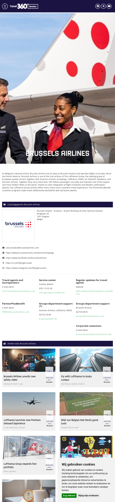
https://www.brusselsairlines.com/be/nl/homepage (30, 252)
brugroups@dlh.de (48, 318)
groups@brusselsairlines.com (90, 316)
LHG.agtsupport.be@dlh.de (52, 292)
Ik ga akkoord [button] (69, 495)
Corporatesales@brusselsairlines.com (94, 334)
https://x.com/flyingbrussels (19, 263)
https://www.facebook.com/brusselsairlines (26, 257)
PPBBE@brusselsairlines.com (15, 312)
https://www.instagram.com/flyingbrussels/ (26, 268)
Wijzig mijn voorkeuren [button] (88, 495)
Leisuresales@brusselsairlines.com (22, 247)
